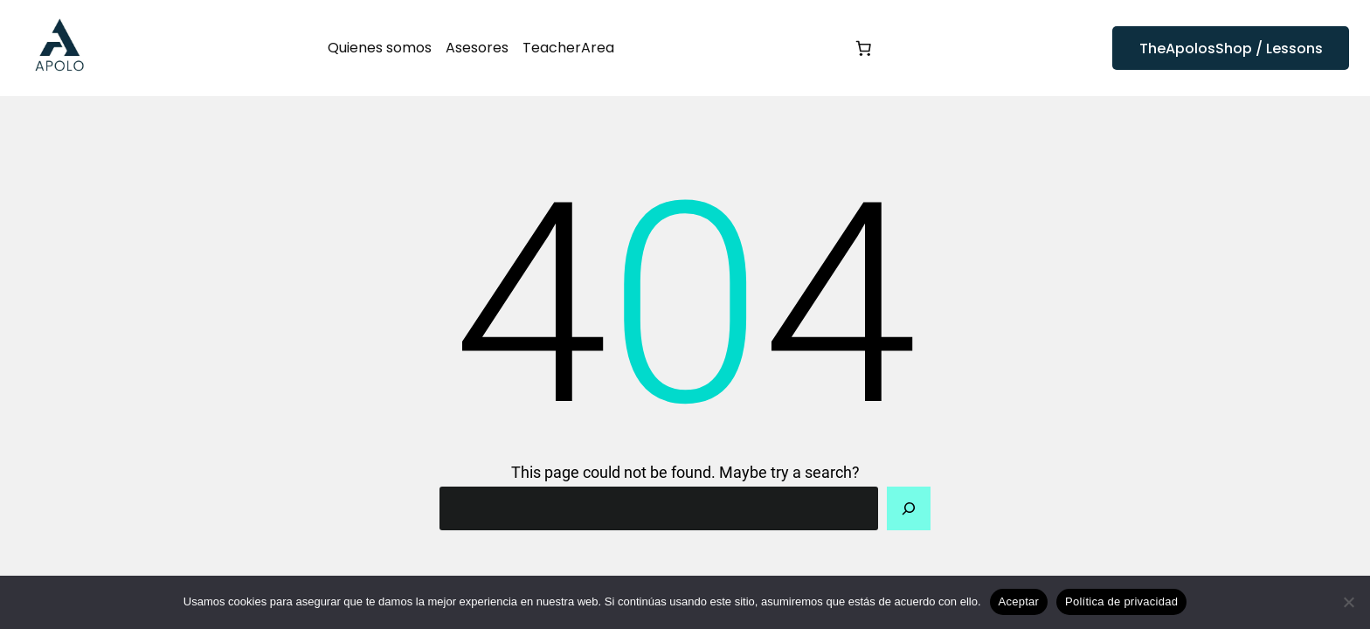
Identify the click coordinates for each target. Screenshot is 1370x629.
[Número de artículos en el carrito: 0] (863, 48)
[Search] (909, 508)
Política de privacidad (1121, 601)
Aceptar (1019, 601)
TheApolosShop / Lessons (1231, 48)
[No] (1348, 602)
